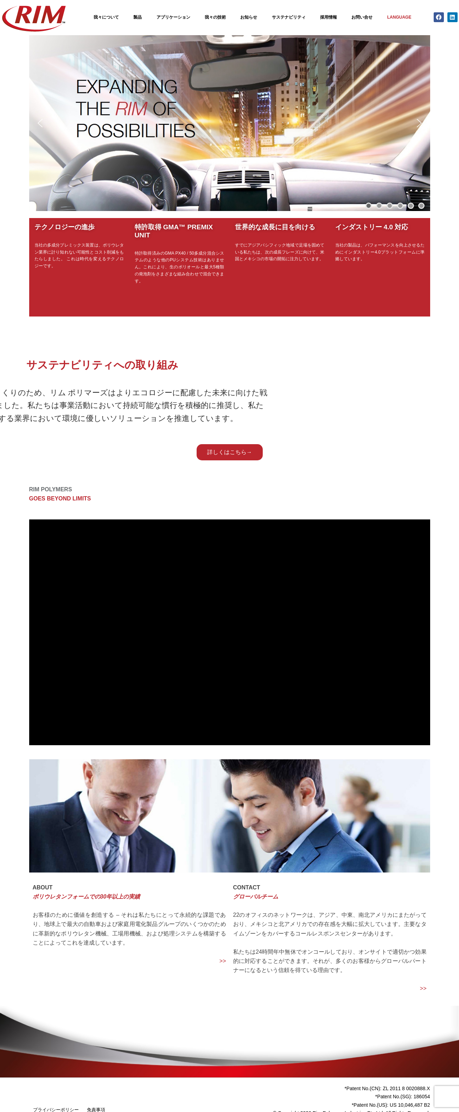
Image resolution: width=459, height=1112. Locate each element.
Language (399, 17)
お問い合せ (361, 17)
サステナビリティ (289, 17)
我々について (106, 17)
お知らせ (248, 17)
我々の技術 (215, 17)
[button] (40, 123)
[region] (229, 123)
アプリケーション (173, 17)
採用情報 (328, 17)
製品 (137, 17)
